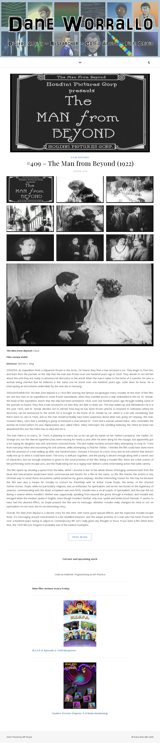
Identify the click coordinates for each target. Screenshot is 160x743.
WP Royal (27, 736)
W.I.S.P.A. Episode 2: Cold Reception (54, 650)
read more (80, 537)
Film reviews (80, 157)
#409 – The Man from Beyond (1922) (80, 163)
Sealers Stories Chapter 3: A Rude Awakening (80, 713)
